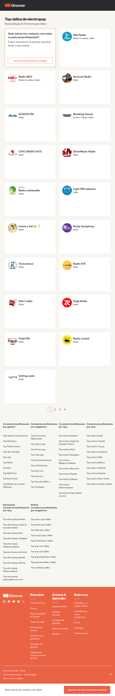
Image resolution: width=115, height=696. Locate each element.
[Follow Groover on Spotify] (18, 601)
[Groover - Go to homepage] (16, 596)
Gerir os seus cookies (13, 678)
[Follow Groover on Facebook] (9, 601)
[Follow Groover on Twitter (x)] (23, 601)
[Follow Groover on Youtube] (14, 601)
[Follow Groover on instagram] (4, 601)
